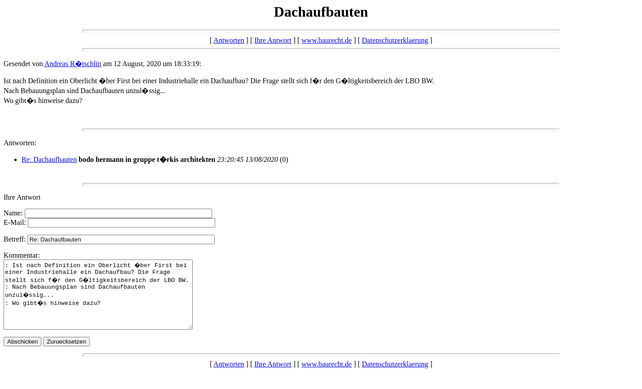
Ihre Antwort (272, 40)
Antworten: (20, 143)
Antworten (228, 40)
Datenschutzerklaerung (395, 40)
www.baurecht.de (326, 40)
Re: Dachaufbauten (49, 159)
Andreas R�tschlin (73, 63)
